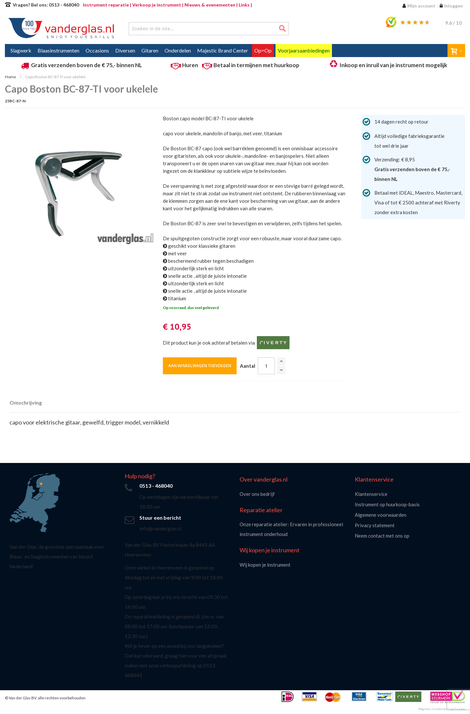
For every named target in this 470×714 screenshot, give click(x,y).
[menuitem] (21, 50)
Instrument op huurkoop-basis (387, 504)
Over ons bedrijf (257, 494)
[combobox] (209, 28)
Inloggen (453, 5)
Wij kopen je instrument (265, 565)
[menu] (235, 50)
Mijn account (421, 5)
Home (10, 76)
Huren (190, 65)
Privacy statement (375, 525)
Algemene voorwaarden (380, 515)
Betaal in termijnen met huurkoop (256, 65)
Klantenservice (371, 494)
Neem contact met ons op (382, 536)
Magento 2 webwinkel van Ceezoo (441, 709)
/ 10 (453, 23)
